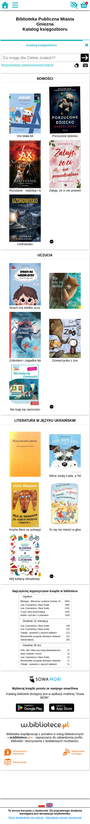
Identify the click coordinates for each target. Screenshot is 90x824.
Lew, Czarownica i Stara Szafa (34, 605)
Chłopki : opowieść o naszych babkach (38, 633)
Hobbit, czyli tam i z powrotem (34, 615)
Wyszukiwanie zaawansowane (21, 65)
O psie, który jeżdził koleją (32, 612)
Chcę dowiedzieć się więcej (25, 817)
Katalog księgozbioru (41, 45)
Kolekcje (47, 65)
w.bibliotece (20, 737)
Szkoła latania (27, 640)
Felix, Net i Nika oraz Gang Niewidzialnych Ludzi (43, 650)
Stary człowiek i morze (30, 654)
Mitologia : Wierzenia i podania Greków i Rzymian (43, 601)
